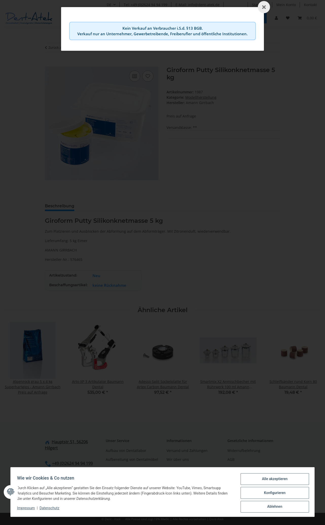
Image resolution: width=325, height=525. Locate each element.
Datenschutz (51, 509)
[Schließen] (264, 7)
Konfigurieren (273, 494)
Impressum (28, 509)
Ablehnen (272, 507)
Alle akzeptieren (273, 481)
